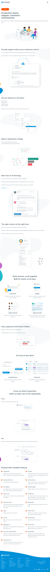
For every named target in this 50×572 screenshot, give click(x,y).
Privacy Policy (20, 567)
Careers (19, 561)
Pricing (10, 560)
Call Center (3, 563)
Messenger (3, 561)
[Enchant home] (5, 2)
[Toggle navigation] (47, 2)
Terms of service (20, 566)
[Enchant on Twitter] (39, 569)
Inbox (2, 560)
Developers (27, 561)
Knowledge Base (3, 562)
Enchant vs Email (11, 566)
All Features (3, 567)
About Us (19, 560)
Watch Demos (11, 562)
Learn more (4, 188)
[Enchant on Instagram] (34, 569)
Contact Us (27, 566)
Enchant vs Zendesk (12, 563)
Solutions (2, 568)
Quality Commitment (21, 565)
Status (27, 562)
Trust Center (28, 563)
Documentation (28, 560)
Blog (18, 562)
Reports (2, 565)
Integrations (3, 566)
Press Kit (19, 563)
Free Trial (10, 561)
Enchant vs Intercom (12, 565)
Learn (26, 565)
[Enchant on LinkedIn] (36, 569)
